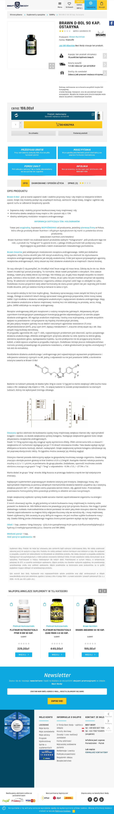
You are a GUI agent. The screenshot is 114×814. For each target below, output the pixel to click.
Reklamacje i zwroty (66, 750)
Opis (25, 183)
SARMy (52, 14)
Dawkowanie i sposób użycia (48, 183)
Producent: (64, 37)
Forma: (62, 40)
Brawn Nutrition (77, 37)
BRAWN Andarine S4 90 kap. (90, 630)
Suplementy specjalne (36, 14)
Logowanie (44, 725)
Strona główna (16, 14)
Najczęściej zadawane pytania (66, 746)
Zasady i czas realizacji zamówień (67, 736)
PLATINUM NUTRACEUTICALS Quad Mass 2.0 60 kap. (57, 632)
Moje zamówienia (46, 731)
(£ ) (80, 8)
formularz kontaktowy (85, 155)
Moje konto (44, 728)
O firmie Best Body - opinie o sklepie (70, 726)
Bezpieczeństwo (64, 760)
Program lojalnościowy (45, 740)
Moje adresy (44, 735)
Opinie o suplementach (45, 746)
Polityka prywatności (66, 754)
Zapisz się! (57, 701)
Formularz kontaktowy (96, 752)
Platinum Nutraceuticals (23, 626)
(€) (79, 5)
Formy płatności (64, 741)
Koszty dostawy (64, 731)
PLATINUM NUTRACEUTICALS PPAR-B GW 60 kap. (24, 632)
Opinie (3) (79, 183)
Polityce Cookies (63, 811)
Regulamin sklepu (64, 757)
